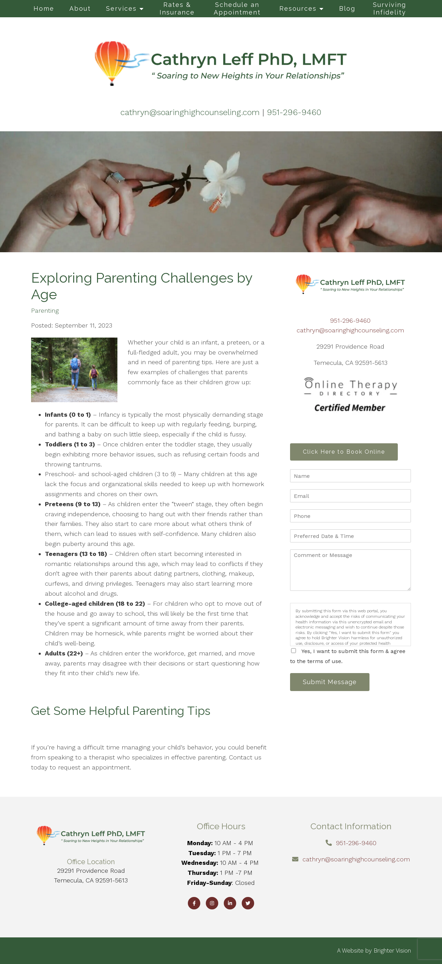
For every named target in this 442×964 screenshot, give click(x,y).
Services (121, 8)
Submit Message (330, 682)
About (80, 8)
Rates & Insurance (177, 8)
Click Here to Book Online (344, 451)
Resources (298, 8)
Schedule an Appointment (237, 8)
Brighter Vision (392, 950)
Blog (347, 8)
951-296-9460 (350, 320)
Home (43, 8)
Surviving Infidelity (389, 8)
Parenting (45, 311)
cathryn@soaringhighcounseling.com (350, 330)
